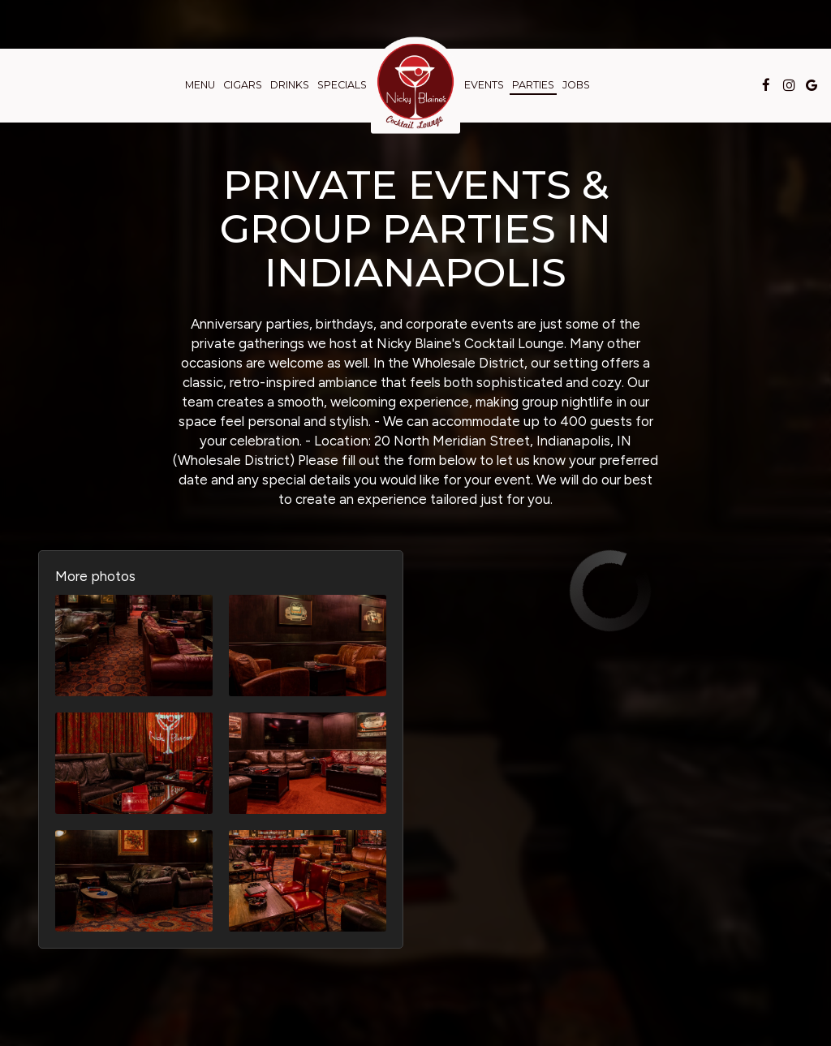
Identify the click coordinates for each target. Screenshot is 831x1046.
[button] (134, 645)
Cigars (242, 85)
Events (484, 85)
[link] (415, 85)
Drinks (289, 85)
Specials (342, 85)
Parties (533, 85)
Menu (200, 85)
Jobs (576, 85)
